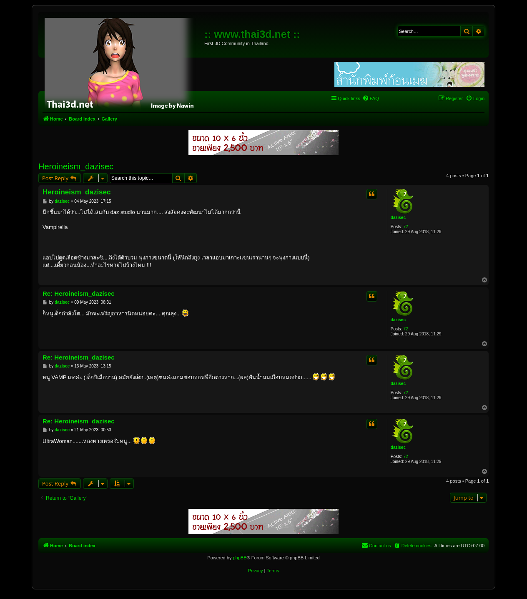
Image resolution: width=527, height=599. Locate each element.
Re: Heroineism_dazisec (79, 293)
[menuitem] (370, 98)
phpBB (239, 557)
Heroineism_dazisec (75, 166)
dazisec (398, 217)
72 (405, 226)
